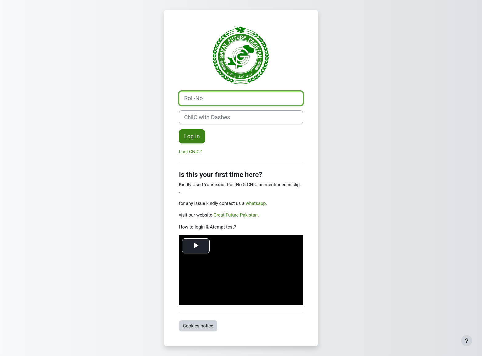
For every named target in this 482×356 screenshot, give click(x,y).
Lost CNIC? (190, 152)
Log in (192, 136)
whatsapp (256, 203)
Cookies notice (198, 326)
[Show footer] (466, 340)
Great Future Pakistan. (236, 215)
